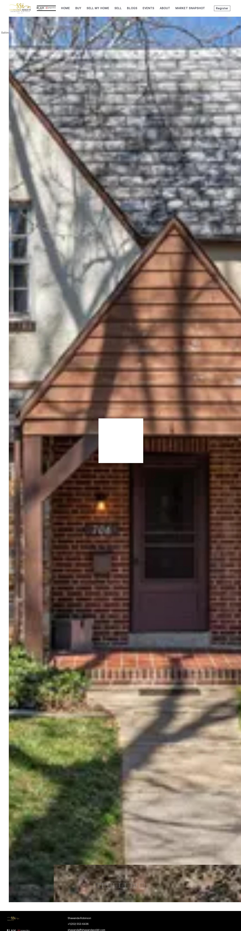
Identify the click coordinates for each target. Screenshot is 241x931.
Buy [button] (78, 8)
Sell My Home (98, 8)
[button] (13, 25)
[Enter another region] (54, 25)
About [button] (165, 8)
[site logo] (32, 919)
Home (65, 8)
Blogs (132, 8)
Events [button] (149, 8)
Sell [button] (118, 8)
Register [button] (222, 8)
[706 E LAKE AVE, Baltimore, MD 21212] (11, 842)
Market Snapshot (190, 8)
